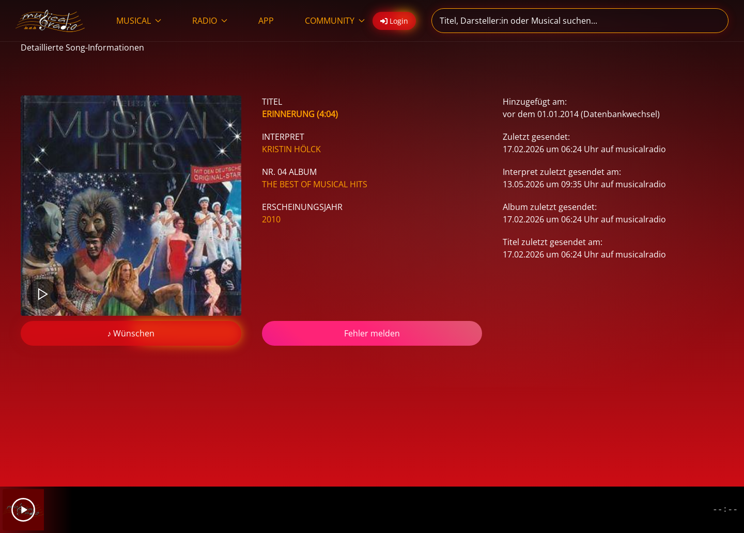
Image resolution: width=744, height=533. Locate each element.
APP (266, 20)
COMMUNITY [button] (335, 20)
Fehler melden (372, 333)
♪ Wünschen (130, 333)
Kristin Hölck (291, 149)
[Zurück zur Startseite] (50, 20)
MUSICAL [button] (138, 20)
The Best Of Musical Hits (314, 184)
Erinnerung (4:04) (300, 114)
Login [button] (394, 21)
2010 (271, 219)
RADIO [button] (209, 20)
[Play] (23, 509)
